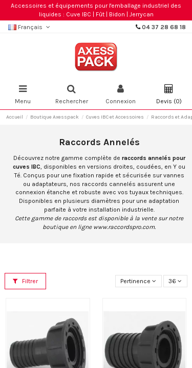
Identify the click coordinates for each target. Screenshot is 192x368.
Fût (100, 14)
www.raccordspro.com (124, 227)
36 (175, 281)
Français (30, 27)
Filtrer (25, 281)
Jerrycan (142, 14)
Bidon (117, 14)
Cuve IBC (78, 14)
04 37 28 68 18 (164, 27)
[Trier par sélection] (138, 281)
